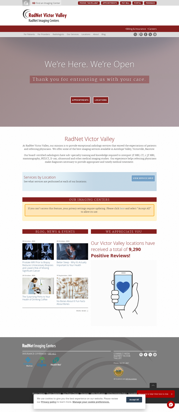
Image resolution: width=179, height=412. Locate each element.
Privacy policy (48, 401)
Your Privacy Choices (71, 393)
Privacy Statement (54, 393)
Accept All (134, 399)
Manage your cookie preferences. (91, 401)
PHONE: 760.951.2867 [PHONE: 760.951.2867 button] (89, 3)
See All (52, 354)
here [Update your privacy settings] (122, 208)
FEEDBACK (150, 3)
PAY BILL (125, 3)
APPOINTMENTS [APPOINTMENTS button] (110, 3)
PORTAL (137, 3)
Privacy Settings (39, 393)
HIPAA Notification (98, 393)
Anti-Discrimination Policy (117, 393)
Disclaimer (85, 393)
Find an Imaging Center (48, 3)
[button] (80, 100)
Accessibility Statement (137, 393)
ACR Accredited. (131, 379)
